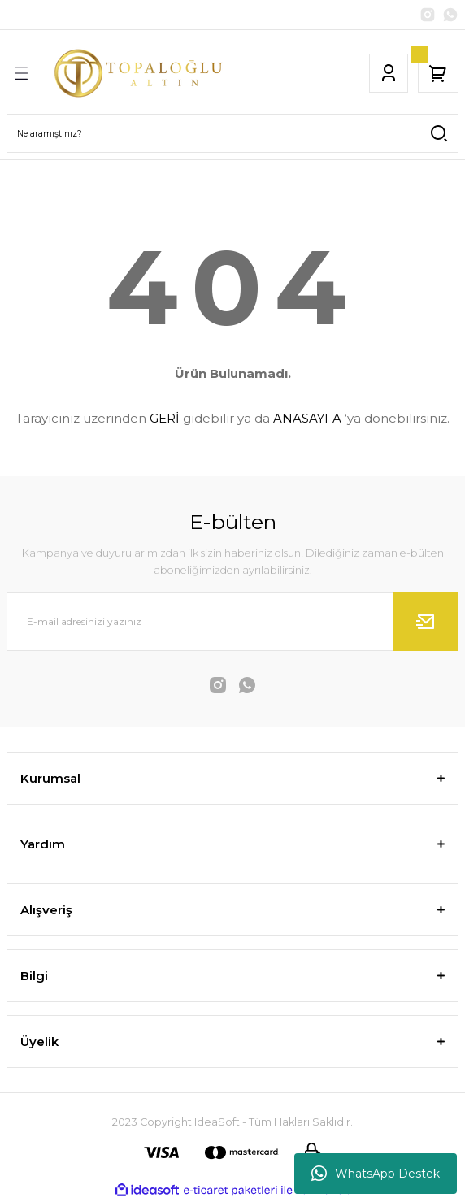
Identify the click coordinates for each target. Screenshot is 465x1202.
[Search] (232, 133)
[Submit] (425, 621)
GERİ (165, 418)
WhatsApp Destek (375, 1173)
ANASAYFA (307, 418)
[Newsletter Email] (232, 621)
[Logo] (140, 73)
